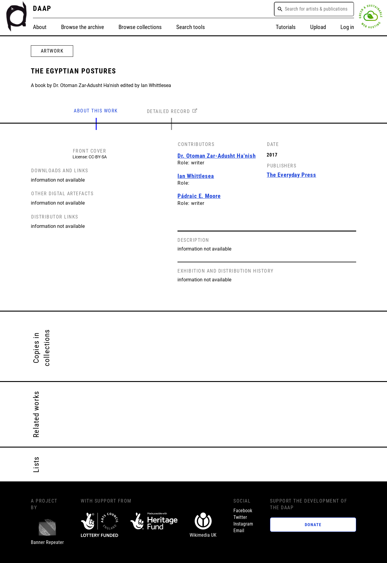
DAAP (42, 9)
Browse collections (140, 27)
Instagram (243, 524)
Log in (347, 27)
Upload (318, 27)
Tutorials (286, 27)
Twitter (240, 517)
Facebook (242, 510)
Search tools (190, 27)
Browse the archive (82, 27)
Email (238, 530)
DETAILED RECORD (168, 111)
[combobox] (314, 9)
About (40, 27)
